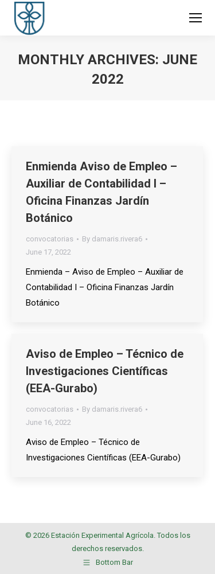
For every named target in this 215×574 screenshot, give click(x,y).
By (112, 239)
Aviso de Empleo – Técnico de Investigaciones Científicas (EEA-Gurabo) (104, 371)
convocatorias (49, 239)
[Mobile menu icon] (195, 18)
